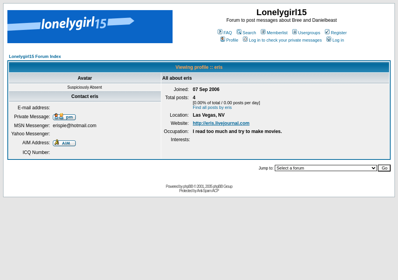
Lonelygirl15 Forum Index (35, 56)
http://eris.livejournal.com (221, 123)
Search (246, 32)
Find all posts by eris (212, 107)
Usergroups (306, 32)
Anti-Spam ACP (207, 191)
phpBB (188, 186)
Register (336, 32)
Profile (229, 40)
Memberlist (274, 32)
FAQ (225, 32)
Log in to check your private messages (282, 40)
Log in (335, 40)
